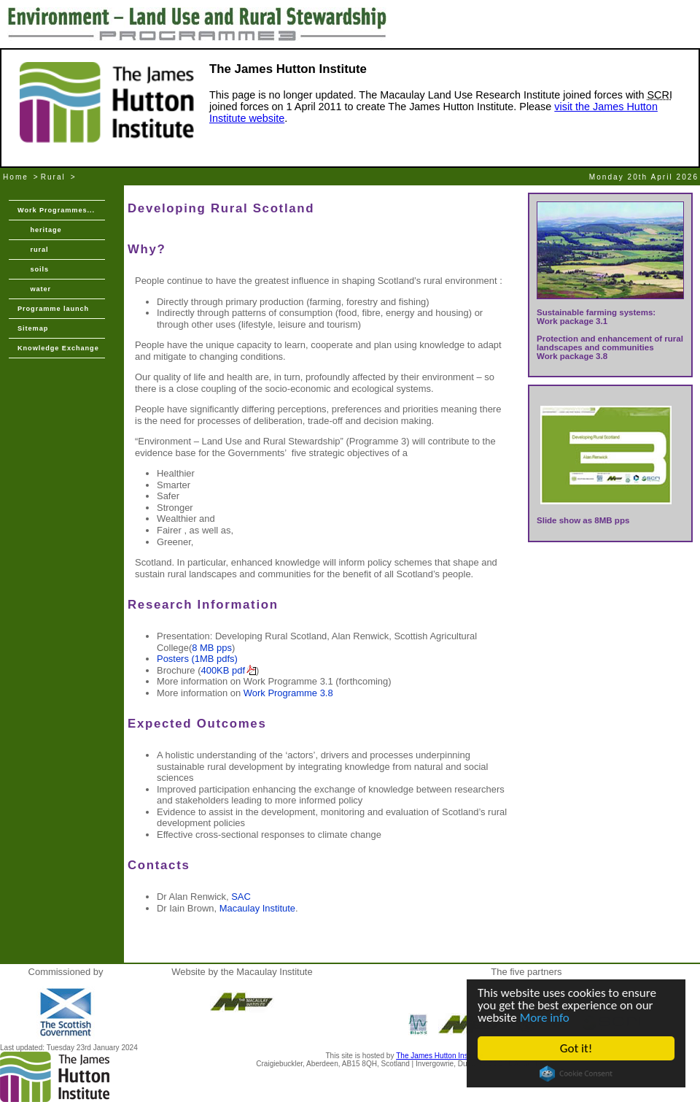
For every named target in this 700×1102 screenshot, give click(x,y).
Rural (53, 177)
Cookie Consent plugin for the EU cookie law (576, 1074)
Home (15, 177)
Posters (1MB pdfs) (197, 658)
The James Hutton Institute (439, 1056)
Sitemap (33, 328)
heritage (40, 230)
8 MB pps (212, 647)
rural (33, 249)
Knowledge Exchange (58, 348)
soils (33, 269)
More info (544, 1017)
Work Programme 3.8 (288, 692)
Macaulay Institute (257, 908)
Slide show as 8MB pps (583, 520)
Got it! (576, 1048)
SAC (241, 896)
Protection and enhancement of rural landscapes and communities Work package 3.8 (610, 347)
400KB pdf (223, 670)
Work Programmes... (56, 210)
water (34, 289)
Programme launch (53, 308)
